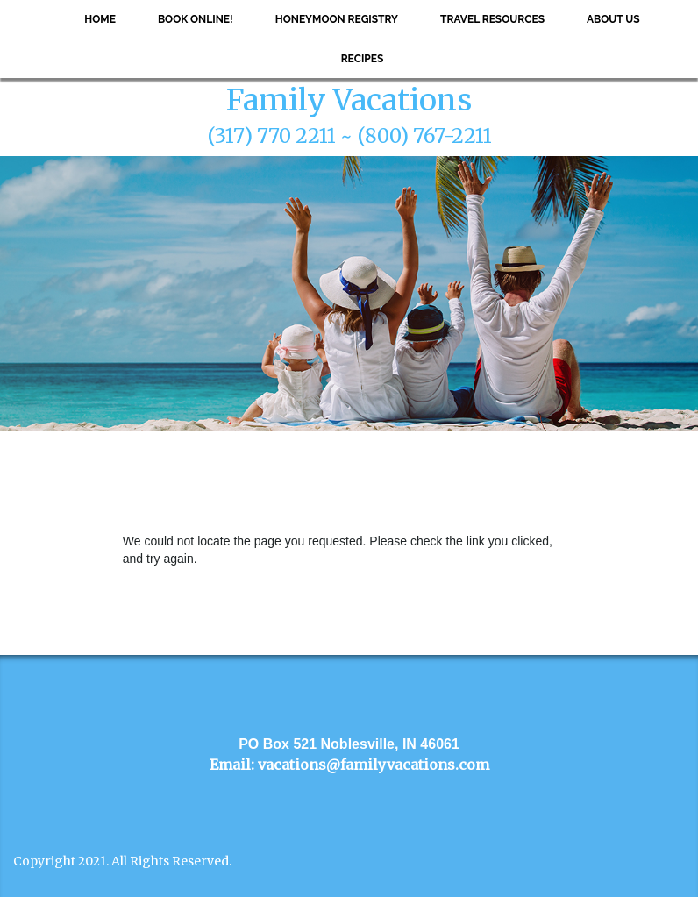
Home (100, 19)
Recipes (362, 59)
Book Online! (195, 19)
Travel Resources (492, 19)
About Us (613, 19)
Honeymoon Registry (336, 19)
